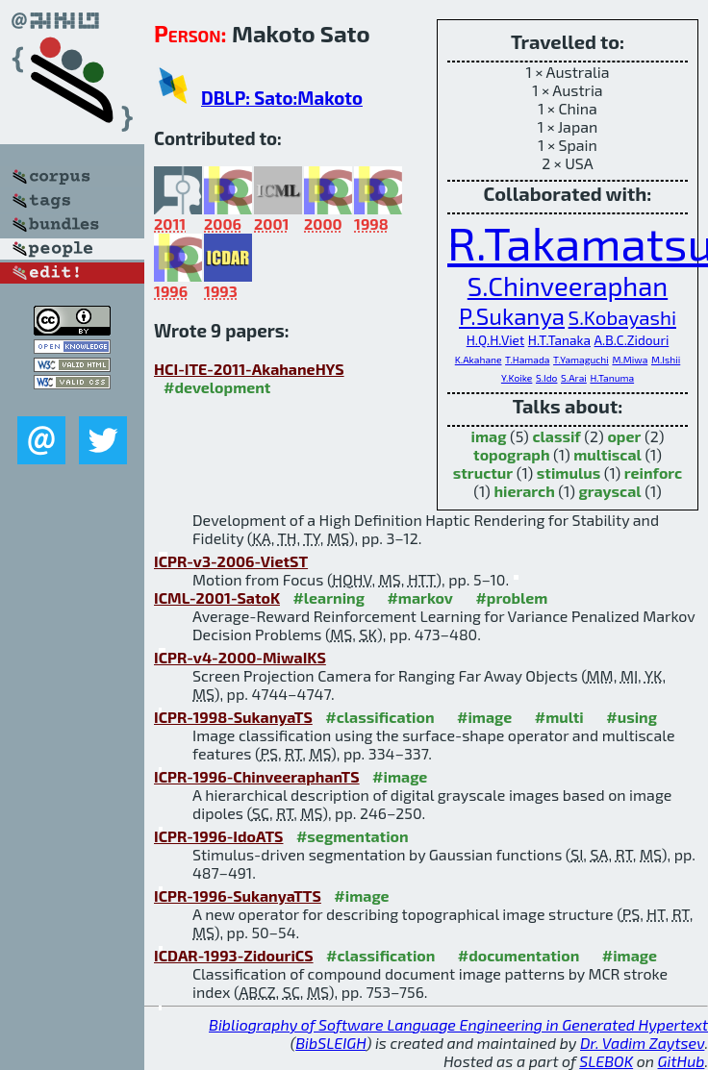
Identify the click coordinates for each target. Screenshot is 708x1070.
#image (484, 717)
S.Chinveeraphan (568, 286)
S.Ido (547, 378)
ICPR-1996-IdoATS (218, 836)
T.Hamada (527, 359)
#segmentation (352, 836)
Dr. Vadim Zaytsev (642, 1042)
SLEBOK (606, 1061)
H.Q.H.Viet (496, 340)
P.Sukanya (512, 316)
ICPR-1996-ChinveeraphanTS (257, 776)
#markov (419, 597)
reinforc (653, 472)
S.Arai (574, 378)
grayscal (609, 491)
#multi (559, 717)
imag (489, 436)
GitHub (681, 1061)
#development (217, 387)
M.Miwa (629, 359)
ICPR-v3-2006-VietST (231, 561)
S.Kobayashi (622, 317)
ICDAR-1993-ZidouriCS (234, 955)
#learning (328, 597)
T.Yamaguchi (581, 359)
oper (624, 436)
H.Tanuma (612, 378)
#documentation (518, 955)
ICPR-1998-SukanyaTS (233, 717)
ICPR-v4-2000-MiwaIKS (240, 657)
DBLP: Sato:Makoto (282, 98)
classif (556, 436)
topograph (511, 454)
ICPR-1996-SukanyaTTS (237, 895)
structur (483, 472)
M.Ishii (665, 359)
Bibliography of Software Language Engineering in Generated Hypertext (458, 1024)
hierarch (523, 491)
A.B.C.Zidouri (632, 340)
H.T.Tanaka (559, 340)
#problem (511, 597)
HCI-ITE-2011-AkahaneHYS (249, 369)
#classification (379, 717)
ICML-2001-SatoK (217, 597)
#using (631, 717)
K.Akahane (478, 359)
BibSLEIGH (330, 1042)
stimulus (568, 472)
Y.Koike (516, 378)
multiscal (607, 454)
